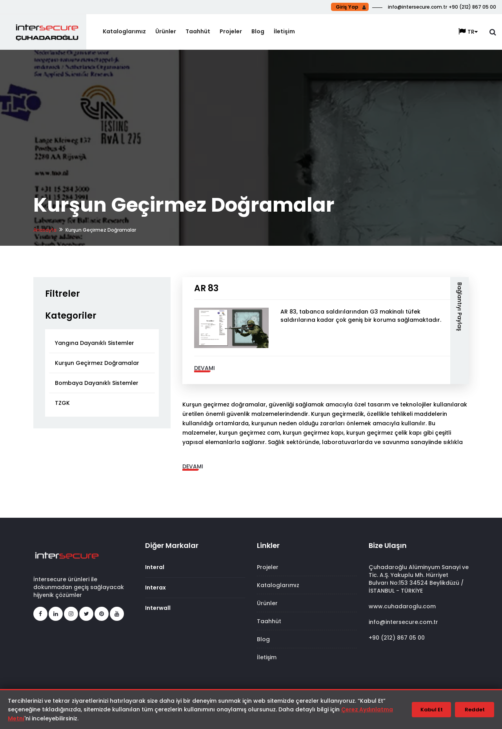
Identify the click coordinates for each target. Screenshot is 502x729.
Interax (155, 587)
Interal (154, 567)
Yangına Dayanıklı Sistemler (94, 343)
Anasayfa (44, 230)
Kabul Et (431, 709)
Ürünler (165, 31)
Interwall (158, 608)
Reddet (475, 709)
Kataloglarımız (124, 31)
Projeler (231, 31)
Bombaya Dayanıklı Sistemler (96, 383)
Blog (257, 31)
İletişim (284, 31)
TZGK (62, 403)
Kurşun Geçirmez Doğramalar (97, 363)
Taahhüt (198, 31)
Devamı (204, 368)
